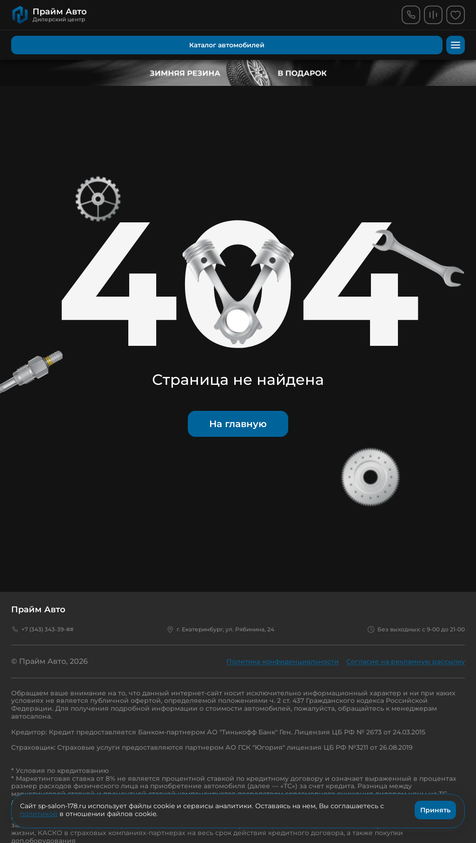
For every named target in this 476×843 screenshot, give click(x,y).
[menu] (455, 45)
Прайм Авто (38, 609)
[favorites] (455, 15)
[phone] (411, 15)
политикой (39, 814)
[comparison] (433, 15)
